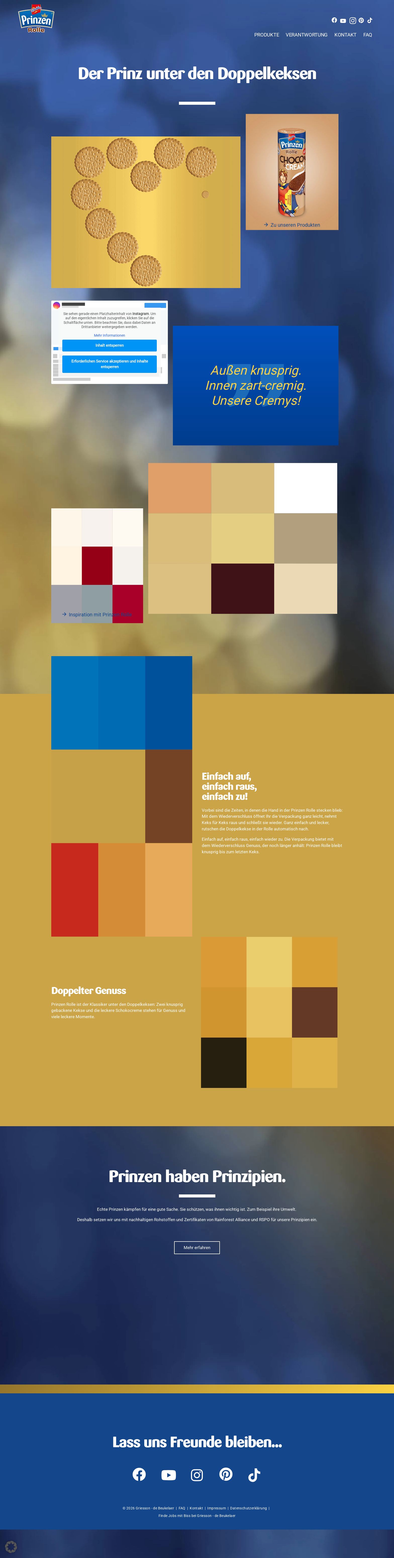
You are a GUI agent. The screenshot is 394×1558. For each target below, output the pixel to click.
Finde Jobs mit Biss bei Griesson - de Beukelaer (197, 1544)
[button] (11, 1547)
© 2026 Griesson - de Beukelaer (148, 1537)
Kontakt (339, 29)
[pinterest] (367, 11)
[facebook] (338, 11)
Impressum (216, 1537)
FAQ (370, 29)
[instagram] (358, 11)
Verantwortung (285, 29)
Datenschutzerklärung (248, 1537)
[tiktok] (377, 11)
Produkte (229, 29)
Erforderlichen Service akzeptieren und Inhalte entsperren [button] (109, 374)
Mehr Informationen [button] (109, 346)
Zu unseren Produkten (295, 237)
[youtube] (348, 11)
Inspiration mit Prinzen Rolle (100, 625)
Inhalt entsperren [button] (109, 355)
